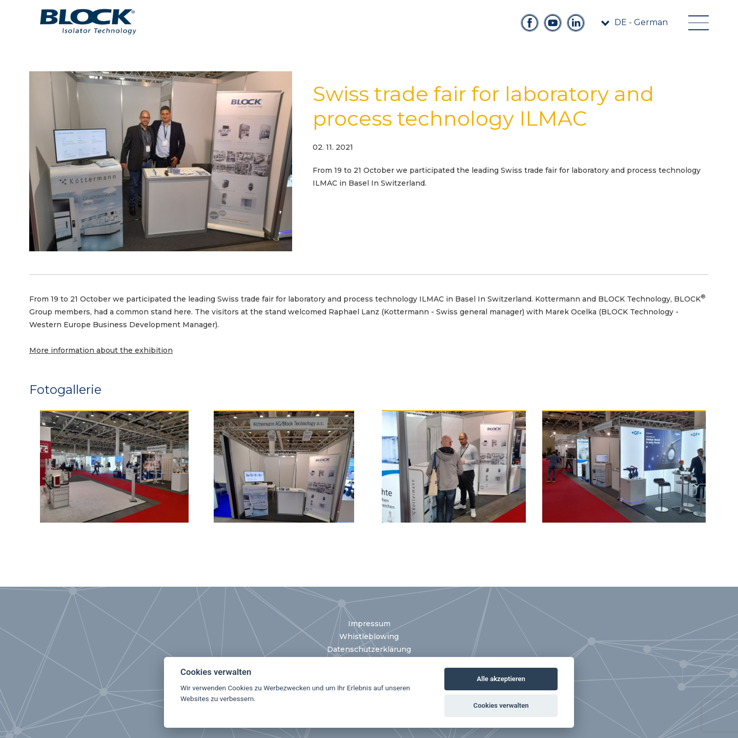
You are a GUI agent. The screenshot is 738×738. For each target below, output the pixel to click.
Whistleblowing (369, 636)
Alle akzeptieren (501, 679)
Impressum (369, 623)
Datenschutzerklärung (369, 649)
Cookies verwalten (501, 705)
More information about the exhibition (101, 350)
